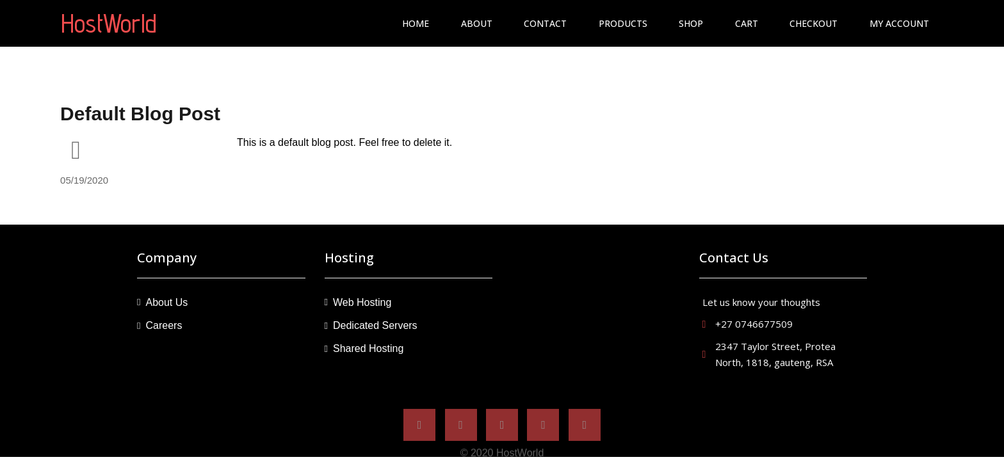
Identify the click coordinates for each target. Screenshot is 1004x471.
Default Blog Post (140, 113)
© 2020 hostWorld (502, 457)
